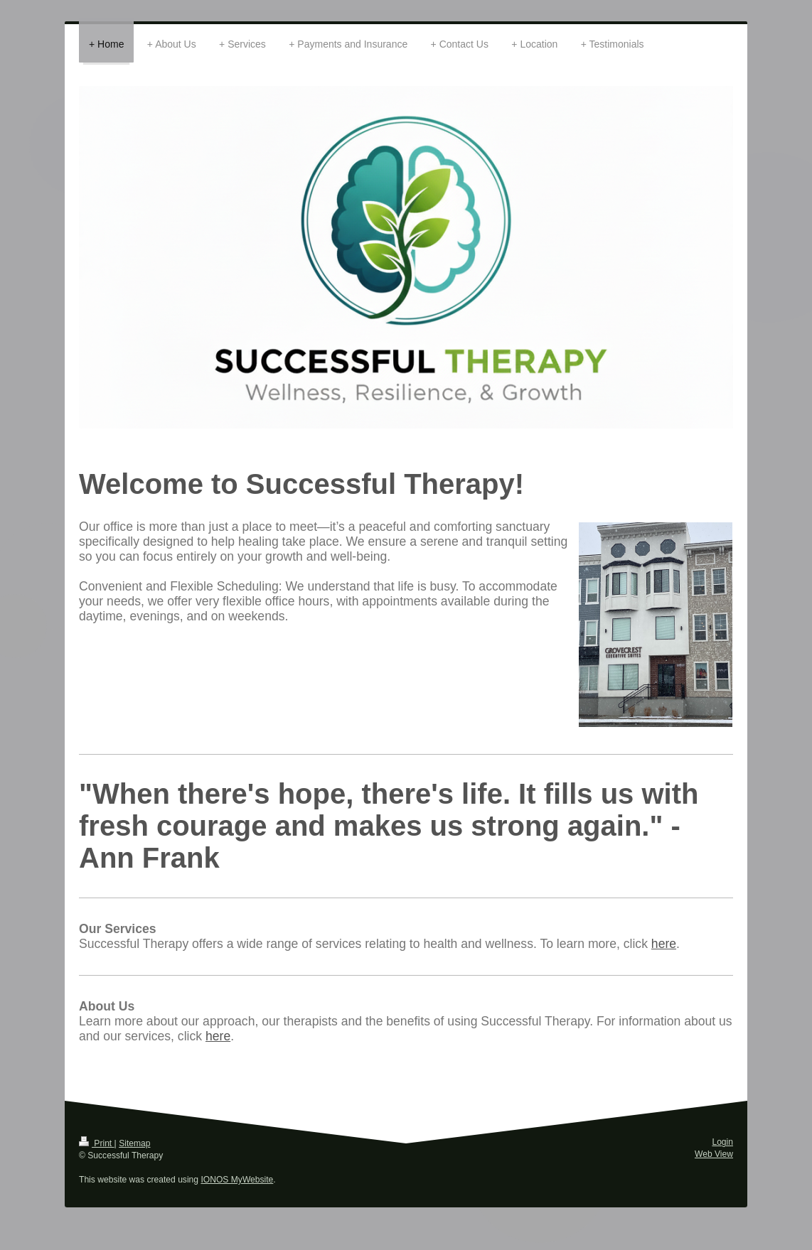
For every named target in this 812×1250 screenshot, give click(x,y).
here (663, 944)
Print (96, 1143)
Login (722, 1142)
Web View (714, 1154)
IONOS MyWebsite (237, 1180)
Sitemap (134, 1143)
